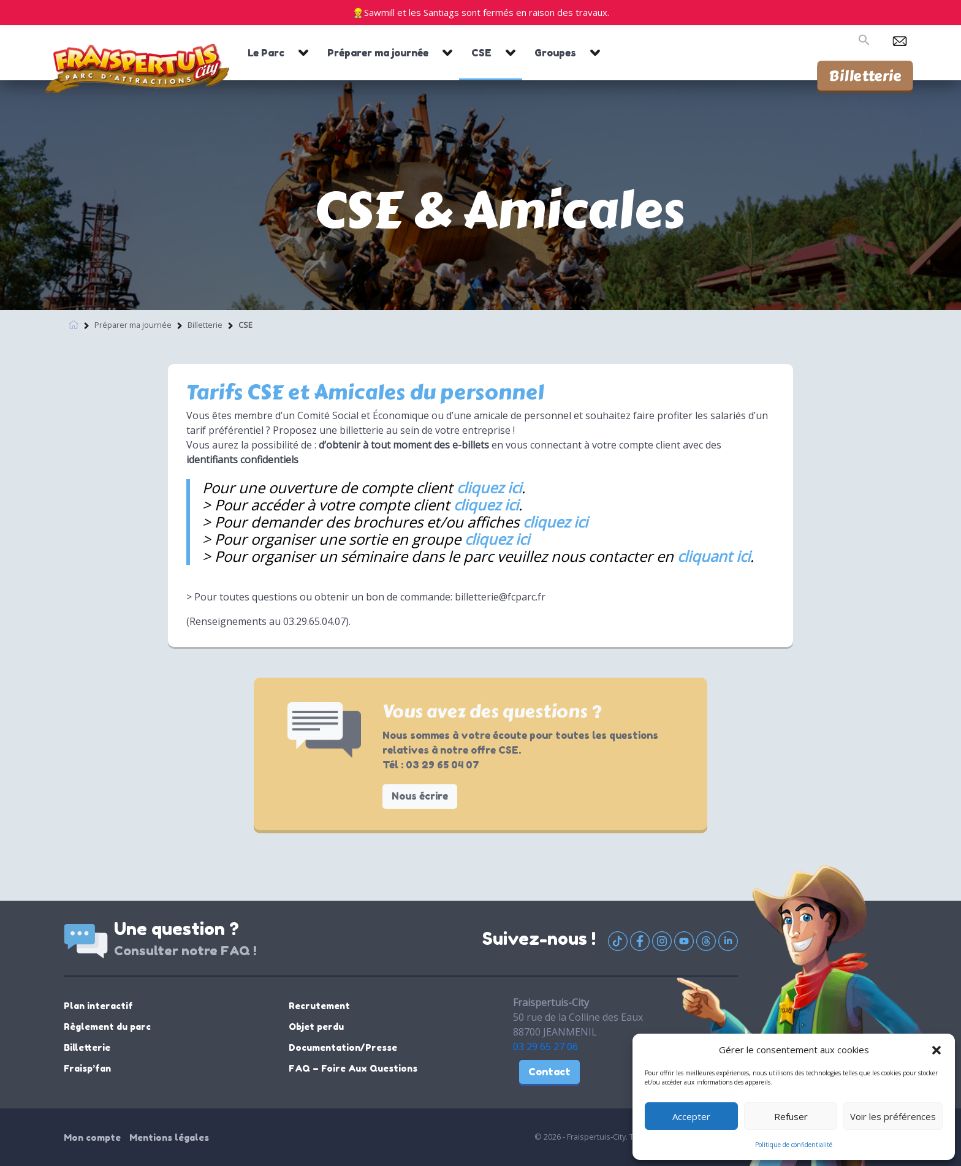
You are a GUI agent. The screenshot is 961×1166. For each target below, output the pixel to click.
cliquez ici (489, 487)
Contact (549, 1072)
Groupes (555, 53)
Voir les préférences (893, 1116)
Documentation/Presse (343, 1047)
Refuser (791, 1116)
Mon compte (92, 1137)
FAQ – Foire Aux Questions (353, 1068)
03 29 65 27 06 (545, 1046)
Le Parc (266, 53)
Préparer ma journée (377, 53)
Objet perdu (316, 1026)
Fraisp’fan (87, 1068)
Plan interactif (98, 1006)
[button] (936, 1049)
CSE (481, 53)
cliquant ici (713, 556)
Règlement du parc (107, 1026)
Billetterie (865, 75)
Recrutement (319, 1006)
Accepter (691, 1116)
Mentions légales (169, 1137)
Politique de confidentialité (793, 1144)
